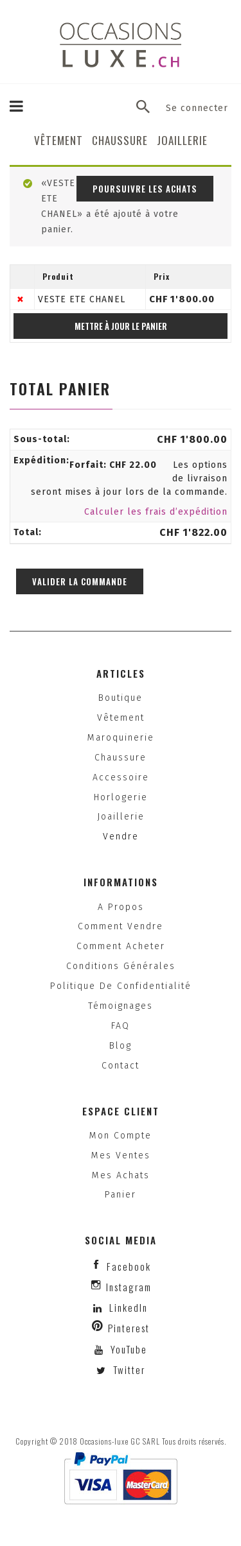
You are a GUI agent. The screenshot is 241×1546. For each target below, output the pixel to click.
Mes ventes (120, 1155)
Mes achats (121, 1175)
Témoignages (120, 1006)
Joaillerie (182, 140)
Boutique (120, 697)
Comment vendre (120, 926)
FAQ (120, 1025)
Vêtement (58, 140)
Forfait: (113, 465)
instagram (129, 1287)
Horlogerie (121, 797)
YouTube (127, 1349)
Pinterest (129, 1328)
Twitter (127, 1369)
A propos (121, 907)
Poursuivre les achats (145, 188)
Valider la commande (79, 581)
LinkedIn (128, 1307)
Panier (120, 1194)
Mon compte (120, 1135)
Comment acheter (120, 946)
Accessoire (121, 777)
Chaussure (120, 140)
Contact (120, 1065)
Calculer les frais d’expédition (156, 511)
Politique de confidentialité (121, 986)
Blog (120, 1045)
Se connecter (197, 108)
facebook (129, 1266)
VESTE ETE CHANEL (81, 299)
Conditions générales (120, 966)
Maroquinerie (120, 737)
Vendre (121, 836)
